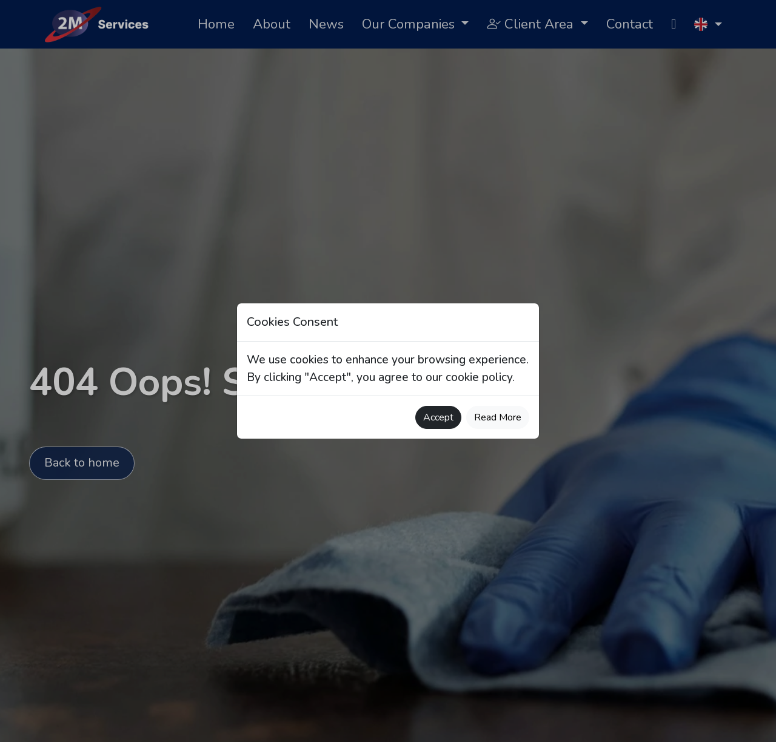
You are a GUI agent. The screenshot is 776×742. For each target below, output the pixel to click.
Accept (438, 417)
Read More (497, 417)
